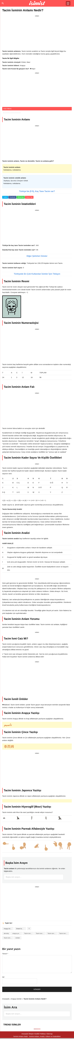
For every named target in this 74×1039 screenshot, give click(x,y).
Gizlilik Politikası (40, 1034)
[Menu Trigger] (68, 3)
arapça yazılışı (17, 933)
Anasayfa (5, 999)
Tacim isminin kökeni (64, 933)
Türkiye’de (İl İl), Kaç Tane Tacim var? (37, 191)
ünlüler (17, 938)
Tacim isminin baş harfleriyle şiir (52, 933)
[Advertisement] (37, 32)
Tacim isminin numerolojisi (8, 938)
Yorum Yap (29, 197)
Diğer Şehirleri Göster (37, 256)
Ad (3, 977)
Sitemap (50, 1034)
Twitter (5, 197)
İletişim (31, 1034)
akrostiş (6, 933)
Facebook (12, 197)
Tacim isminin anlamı (40, 933)
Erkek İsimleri (20, 928)
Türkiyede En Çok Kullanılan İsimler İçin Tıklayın (37, 274)
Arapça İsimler (8, 928)
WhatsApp (21, 197)
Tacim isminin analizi (29, 933)
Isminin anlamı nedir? (37, 3)
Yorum (5, 954)
